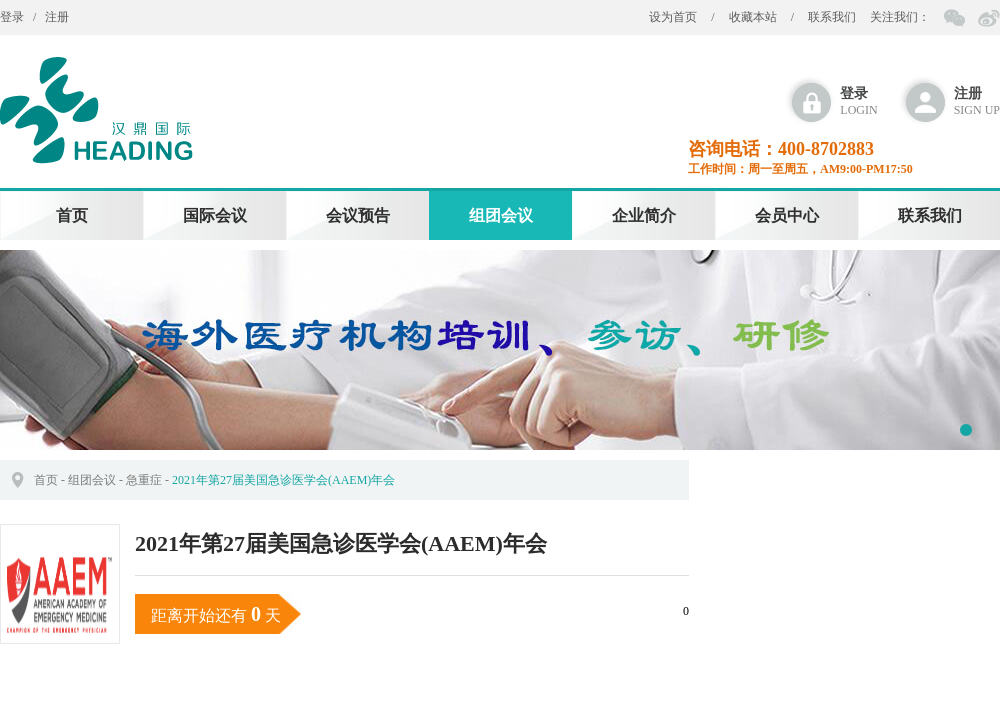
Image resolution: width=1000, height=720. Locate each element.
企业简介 (644, 215)
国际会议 (215, 215)
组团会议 (501, 215)
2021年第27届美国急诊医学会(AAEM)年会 (283, 480)
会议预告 (358, 215)
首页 (72, 215)
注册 (57, 17)
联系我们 (832, 17)
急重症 (144, 480)
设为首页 (673, 17)
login (858, 101)
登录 (12, 17)
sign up (977, 101)
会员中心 (787, 215)
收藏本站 (753, 17)
